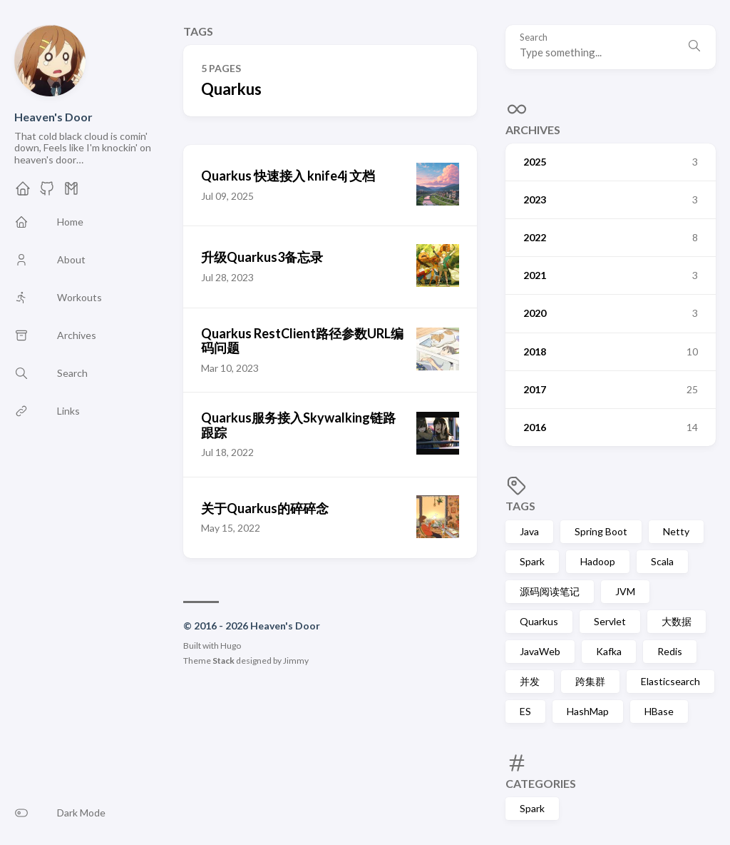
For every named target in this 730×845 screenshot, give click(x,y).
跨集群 (590, 681)
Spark (532, 561)
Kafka (609, 651)
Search (534, 37)
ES (525, 711)
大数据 (677, 621)
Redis (669, 651)
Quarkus (539, 621)
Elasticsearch (670, 681)
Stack (223, 660)
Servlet (610, 621)
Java (529, 531)
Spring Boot (601, 531)
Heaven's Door (53, 116)
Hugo (230, 645)
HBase (659, 711)
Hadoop (597, 561)
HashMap (588, 711)
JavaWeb (540, 651)
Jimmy (296, 660)
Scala (662, 561)
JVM (625, 591)
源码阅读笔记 (550, 591)
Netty (676, 531)
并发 (530, 681)
